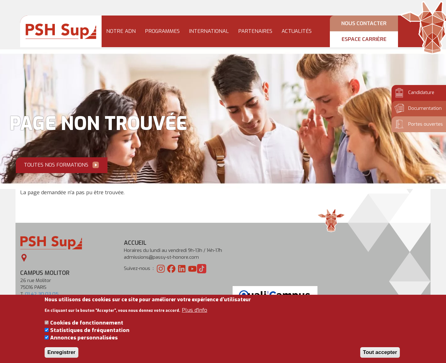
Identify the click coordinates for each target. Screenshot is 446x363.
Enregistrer (61, 357)
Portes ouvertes (425, 124)
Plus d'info (194, 314)
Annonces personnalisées (84, 342)
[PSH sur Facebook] (171, 268)
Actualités (297, 31)
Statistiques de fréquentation (89, 334)
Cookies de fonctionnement (86, 327)
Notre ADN (121, 31)
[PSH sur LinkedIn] (181, 268)
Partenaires (255, 31)
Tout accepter (380, 357)
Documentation (425, 108)
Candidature (421, 92)
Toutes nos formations (56, 164)
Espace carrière (364, 39)
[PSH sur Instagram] (160, 268)
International (209, 31)
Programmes (162, 31)
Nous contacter (364, 23)
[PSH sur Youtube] (192, 268)
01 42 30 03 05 (42, 294)
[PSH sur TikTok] (201, 268)
